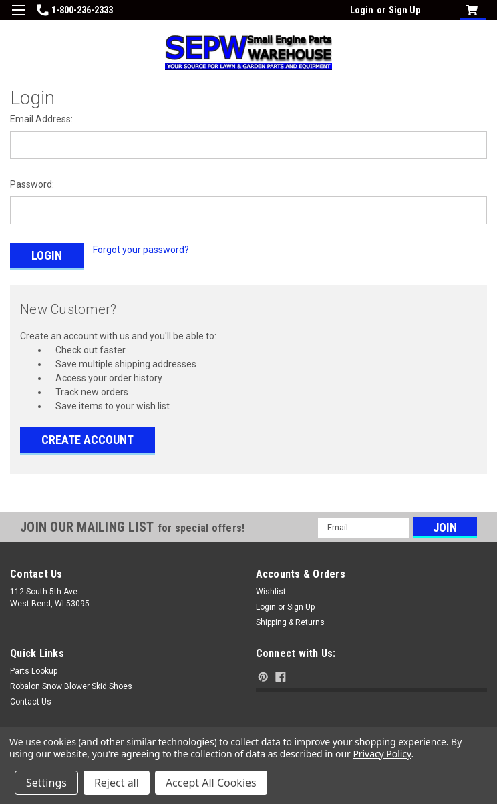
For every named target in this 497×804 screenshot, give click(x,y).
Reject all (116, 782)
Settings (46, 782)
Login (361, 10)
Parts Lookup (33, 670)
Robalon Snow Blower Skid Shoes (71, 685)
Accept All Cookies (211, 782)
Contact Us (30, 701)
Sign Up (404, 10)
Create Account (87, 439)
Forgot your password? (141, 249)
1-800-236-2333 (75, 10)
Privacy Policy (382, 753)
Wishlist (271, 591)
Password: (32, 184)
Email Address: (41, 119)
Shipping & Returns (290, 621)
